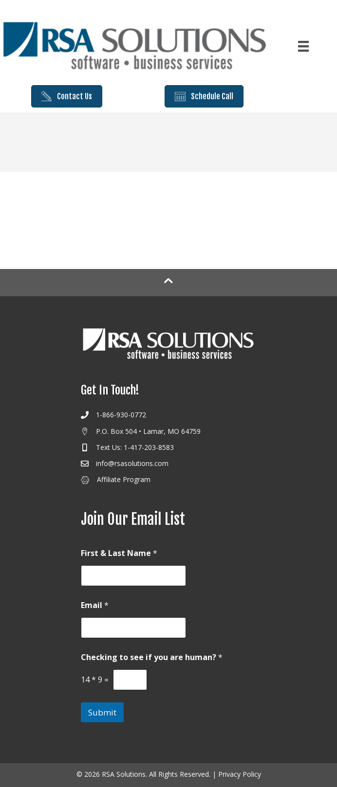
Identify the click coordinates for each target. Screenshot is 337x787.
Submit (102, 712)
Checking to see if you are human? (152, 657)
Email (95, 605)
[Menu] (303, 46)
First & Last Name (119, 553)
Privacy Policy (239, 774)
